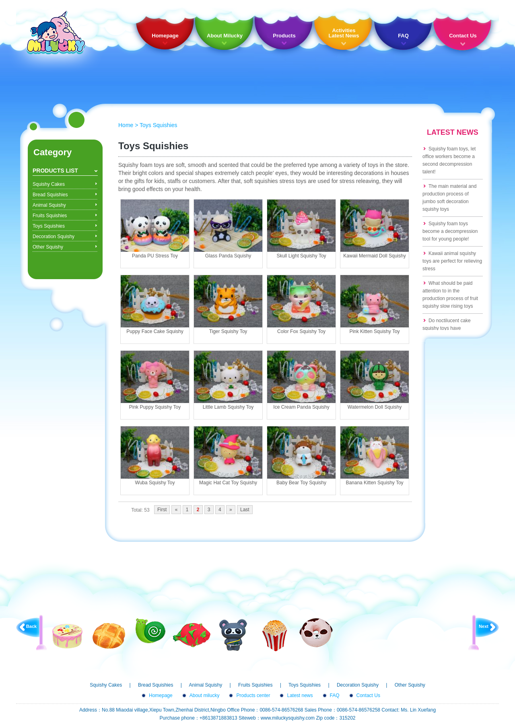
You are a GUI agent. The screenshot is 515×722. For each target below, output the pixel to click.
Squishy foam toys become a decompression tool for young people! (450, 231)
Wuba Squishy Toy (155, 482)
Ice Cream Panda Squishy (301, 407)
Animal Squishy (49, 205)
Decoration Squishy (53, 236)
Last (244, 509)
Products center (253, 695)
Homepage (165, 36)
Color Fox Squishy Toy (301, 331)
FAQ (403, 36)
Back (31, 626)
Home (125, 125)
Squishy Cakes (49, 184)
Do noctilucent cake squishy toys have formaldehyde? (446, 328)
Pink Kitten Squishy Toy (374, 331)
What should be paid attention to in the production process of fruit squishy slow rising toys (450, 294)
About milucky (205, 695)
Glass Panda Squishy (228, 256)
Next (483, 626)
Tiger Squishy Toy (228, 331)
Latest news (300, 695)
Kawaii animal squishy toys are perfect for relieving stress (452, 261)
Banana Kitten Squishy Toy (374, 482)
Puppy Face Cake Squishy (154, 331)
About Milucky (225, 36)
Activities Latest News (344, 33)
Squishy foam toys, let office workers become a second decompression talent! (449, 160)
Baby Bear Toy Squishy (301, 482)
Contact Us (463, 36)
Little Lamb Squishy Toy (228, 407)
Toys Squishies (49, 226)
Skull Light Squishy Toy (301, 256)
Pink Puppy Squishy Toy (155, 407)
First (162, 509)
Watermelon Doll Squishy (375, 407)
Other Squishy (48, 247)
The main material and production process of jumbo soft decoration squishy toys (449, 197)
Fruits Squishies (50, 215)
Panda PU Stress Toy (155, 256)
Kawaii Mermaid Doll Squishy (374, 256)
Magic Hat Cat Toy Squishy (228, 482)
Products (284, 36)
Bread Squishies (50, 194)
